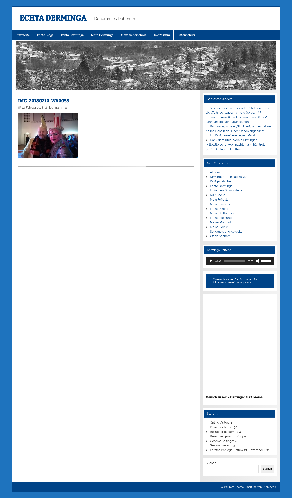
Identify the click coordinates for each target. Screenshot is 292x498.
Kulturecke (217, 195)
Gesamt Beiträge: (222, 441)
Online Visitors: (220, 422)
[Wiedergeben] (211, 261)
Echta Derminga (72, 35)
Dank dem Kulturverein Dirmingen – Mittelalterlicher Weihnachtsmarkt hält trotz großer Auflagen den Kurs (235, 144)
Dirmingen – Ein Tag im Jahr (229, 177)
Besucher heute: (222, 427)
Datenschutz (186, 35)
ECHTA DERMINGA (53, 18)
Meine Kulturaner (222, 213)
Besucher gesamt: (223, 436)
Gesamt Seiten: (221, 445)
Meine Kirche (219, 209)
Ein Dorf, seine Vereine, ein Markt (232, 135)
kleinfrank (55, 107)
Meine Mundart (220, 222)
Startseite (23, 35)
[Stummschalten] (258, 261)
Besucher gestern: (223, 432)
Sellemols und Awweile (226, 231)
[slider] (234, 261)
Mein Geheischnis (133, 35)
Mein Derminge (102, 35)
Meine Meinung (221, 218)
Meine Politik (219, 227)
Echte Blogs (45, 35)
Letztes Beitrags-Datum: (227, 450)
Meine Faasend (220, 204)
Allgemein (217, 172)
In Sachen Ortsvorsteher (226, 190)
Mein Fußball (219, 199)
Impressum (162, 35)
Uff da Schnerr (220, 236)
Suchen (211, 463)
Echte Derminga (221, 186)
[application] (240, 261)
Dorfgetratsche (220, 181)
